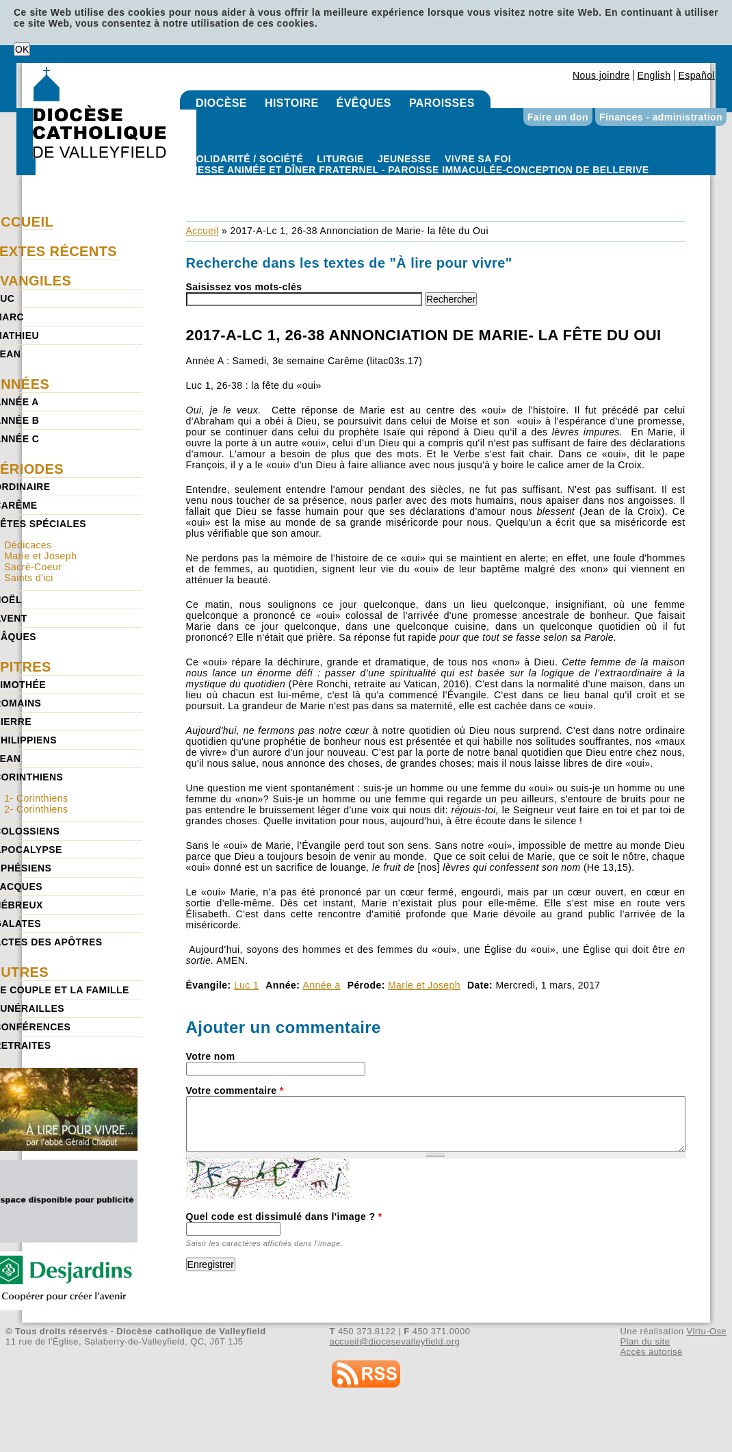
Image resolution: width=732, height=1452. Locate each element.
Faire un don (557, 117)
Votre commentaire (235, 1090)
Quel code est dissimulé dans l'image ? (284, 1216)
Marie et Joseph (424, 985)
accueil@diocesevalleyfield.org (395, 1341)
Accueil (202, 230)
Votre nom (210, 1056)
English (654, 75)
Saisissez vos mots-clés (244, 286)
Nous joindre (601, 75)
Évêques (364, 103)
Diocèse (221, 103)
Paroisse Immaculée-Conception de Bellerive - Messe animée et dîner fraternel (419, 180)
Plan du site (645, 1341)
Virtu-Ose (707, 1331)
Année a (322, 985)
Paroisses (442, 103)
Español (696, 75)
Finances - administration (660, 117)
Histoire (292, 103)
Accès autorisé (651, 1352)
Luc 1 (246, 985)
